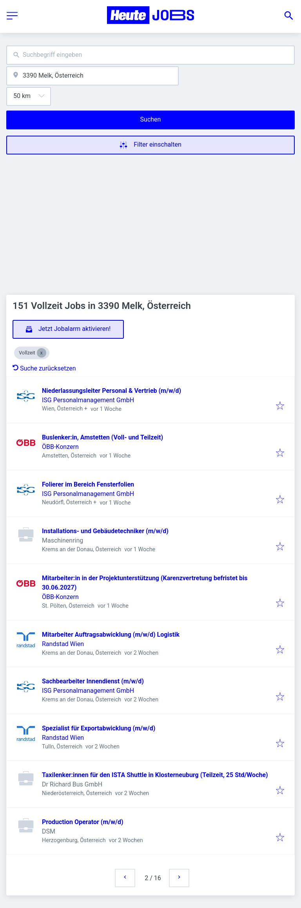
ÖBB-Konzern (60, 446)
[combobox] (150, 55)
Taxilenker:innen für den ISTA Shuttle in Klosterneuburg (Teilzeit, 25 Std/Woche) (155, 775)
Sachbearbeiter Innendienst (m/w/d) (93, 681)
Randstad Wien (63, 644)
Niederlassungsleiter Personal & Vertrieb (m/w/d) (111, 390)
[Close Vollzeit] (41, 353)
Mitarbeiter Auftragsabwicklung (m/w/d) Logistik (111, 634)
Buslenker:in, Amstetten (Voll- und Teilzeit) (102, 437)
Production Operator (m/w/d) (82, 822)
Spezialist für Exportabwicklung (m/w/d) (98, 728)
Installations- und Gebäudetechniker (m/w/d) (105, 531)
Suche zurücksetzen (44, 368)
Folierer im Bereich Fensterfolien (88, 484)
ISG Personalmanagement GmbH (88, 400)
